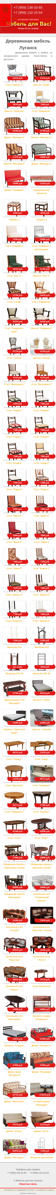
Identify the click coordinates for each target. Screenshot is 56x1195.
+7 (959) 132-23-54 (28, 12)
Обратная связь (28, 1184)
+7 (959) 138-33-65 (28, 7)
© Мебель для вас (24, 1180)
